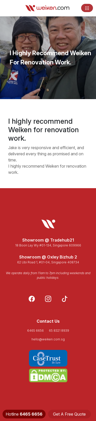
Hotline (24, 414)
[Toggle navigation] (87, 8)
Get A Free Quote (69, 414)
